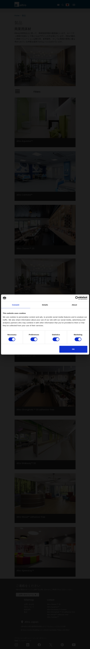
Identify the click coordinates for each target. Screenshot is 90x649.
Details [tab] (45, 305)
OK (73, 349)
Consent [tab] (15, 305)
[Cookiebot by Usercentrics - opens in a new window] (77, 298)
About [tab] (74, 305)
